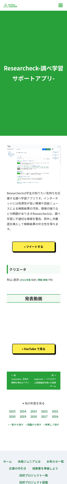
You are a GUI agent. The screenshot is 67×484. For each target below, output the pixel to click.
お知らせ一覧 (55, 461)
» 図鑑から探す (33, 424)
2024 (23, 411)
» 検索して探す (51, 424)
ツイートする (34, 246)
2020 (12, 416)
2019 (23, 416)
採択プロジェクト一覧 (33, 475)
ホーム (7, 461)
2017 (44, 416)
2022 (44, 411)
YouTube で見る (34, 349)
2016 (55, 416)
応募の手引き (17, 468)
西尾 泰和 (43, 280)
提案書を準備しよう (45, 468)
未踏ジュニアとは (29, 461)
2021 (55, 411)
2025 (12, 411)
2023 (33, 411)
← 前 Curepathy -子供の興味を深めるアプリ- (20, 379)
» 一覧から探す (15, 424)
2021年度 (25, 280)
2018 (33, 416)
